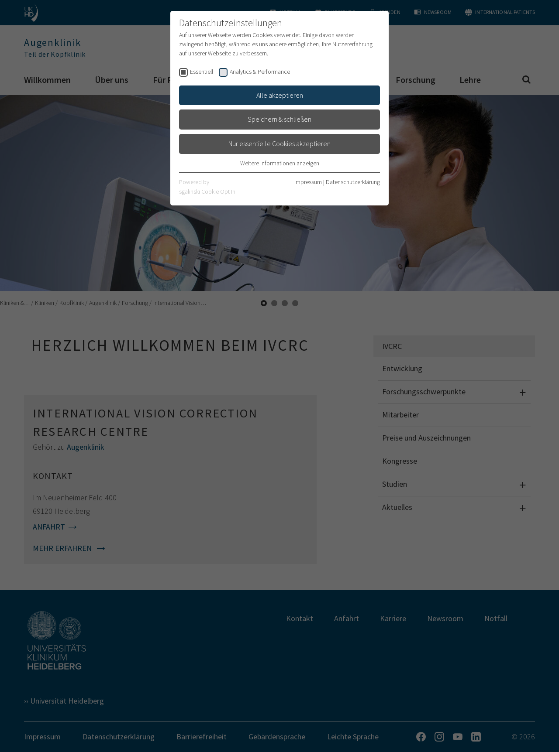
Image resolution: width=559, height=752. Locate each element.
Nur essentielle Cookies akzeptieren (279, 143)
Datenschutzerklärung (353, 182)
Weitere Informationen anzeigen (279, 163)
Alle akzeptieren (279, 95)
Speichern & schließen (279, 119)
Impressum (308, 182)
